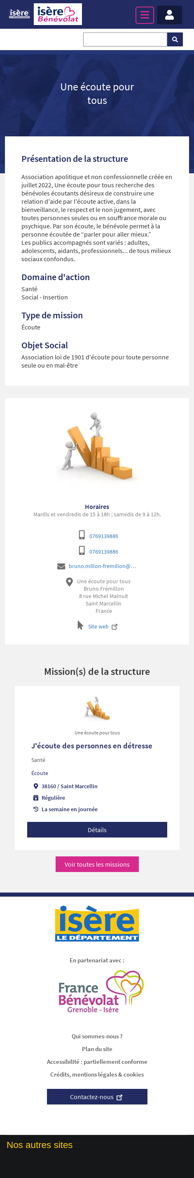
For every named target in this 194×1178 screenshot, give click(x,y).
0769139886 (103, 536)
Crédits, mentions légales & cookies (97, 1074)
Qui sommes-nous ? (97, 1036)
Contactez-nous (97, 1097)
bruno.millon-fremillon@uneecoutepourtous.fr (104, 566)
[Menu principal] (145, 15)
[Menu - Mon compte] (169, 15)
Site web (103, 626)
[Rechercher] (175, 39)
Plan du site (97, 1049)
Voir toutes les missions (97, 864)
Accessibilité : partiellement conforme (97, 1061)
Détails (97, 830)
